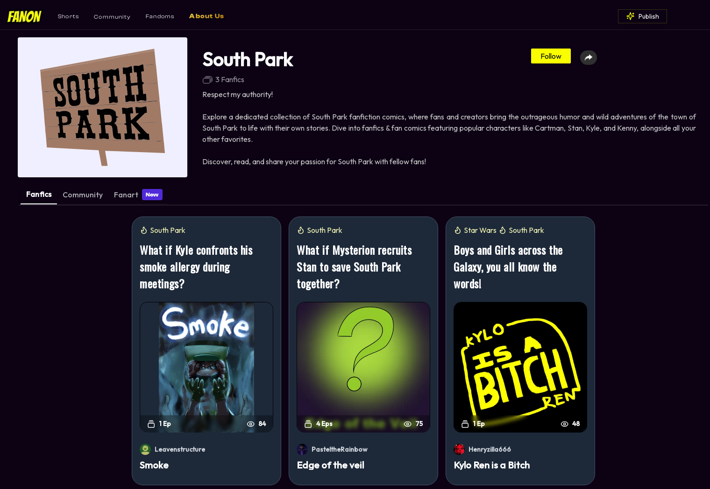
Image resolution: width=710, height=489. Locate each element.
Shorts (68, 16)
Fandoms (160, 16)
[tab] (39, 196)
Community (112, 17)
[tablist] (363, 197)
